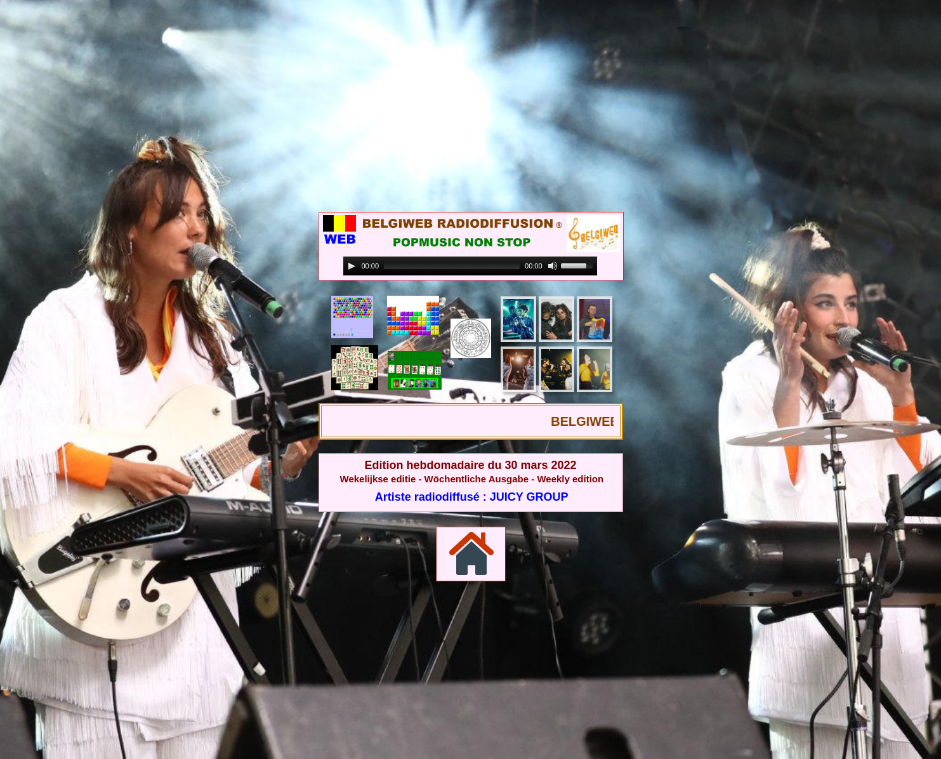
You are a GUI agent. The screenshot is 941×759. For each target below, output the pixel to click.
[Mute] (553, 266)
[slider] (452, 266)
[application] (470, 266)
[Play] (351, 266)
